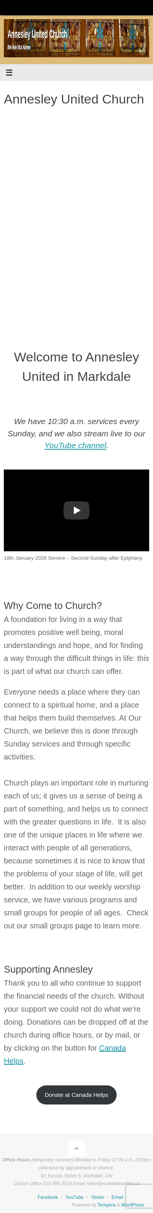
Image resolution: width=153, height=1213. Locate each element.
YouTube (74, 1197)
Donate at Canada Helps (76, 1095)
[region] (76, 225)
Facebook (47, 1197)
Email (117, 1197)
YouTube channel (75, 445)
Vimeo (97, 1197)
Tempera (107, 1205)
